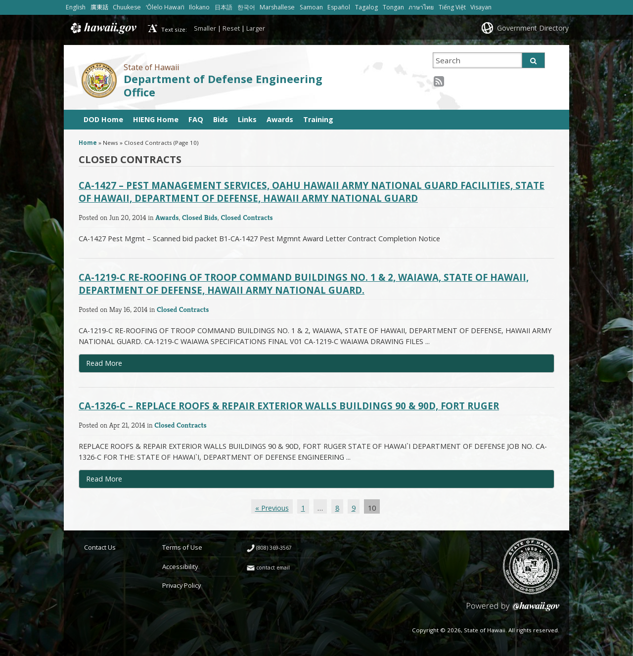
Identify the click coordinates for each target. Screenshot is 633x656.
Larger (255, 28)
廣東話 (99, 7)
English (76, 7)
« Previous (272, 508)
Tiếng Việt (452, 7)
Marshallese (277, 7)
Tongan (393, 7)
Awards (280, 119)
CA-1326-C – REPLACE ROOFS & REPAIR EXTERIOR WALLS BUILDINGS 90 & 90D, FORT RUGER (289, 405)
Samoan (311, 7)
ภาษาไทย (421, 7)
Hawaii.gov (102, 28)
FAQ (195, 119)
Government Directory (533, 28)
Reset (231, 28)
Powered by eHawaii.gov (513, 610)
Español (338, 7)
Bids (220, 119)
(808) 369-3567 (274, 547)
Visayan (481, 7)
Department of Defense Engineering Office (223, 85)
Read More (128, 365)
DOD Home (103, 119)
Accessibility (180, 566)
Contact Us (100, 547)
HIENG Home (156, 119)
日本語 (223, 7)
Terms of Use (182, 547)
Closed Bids (200, 217)
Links (247, 119)
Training (318, 119)
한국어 (246, 7)
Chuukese (127, 7)
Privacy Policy (181, 585)
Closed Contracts (246, 217)
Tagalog (366, 7)
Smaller (205, 28)
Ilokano (199, 7)
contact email (273, 567)
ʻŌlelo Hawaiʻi (165, 7)
